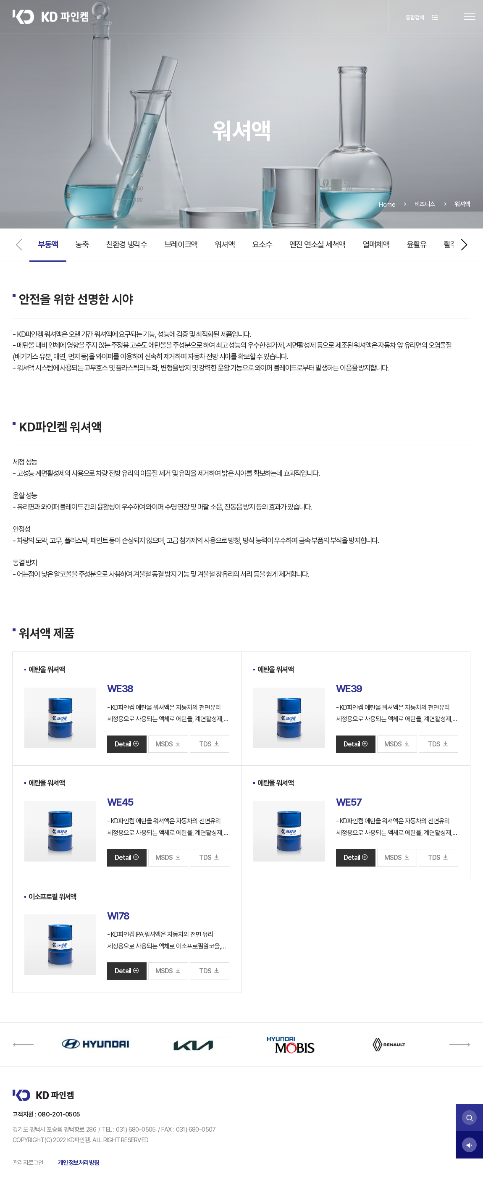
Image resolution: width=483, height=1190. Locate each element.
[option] (95, 1044)
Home (387, 214)
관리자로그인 (28, 1162)
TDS (209, 744)
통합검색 (420, 17)
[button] (464, 245)
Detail (127, 744)
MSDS (168, 744)
